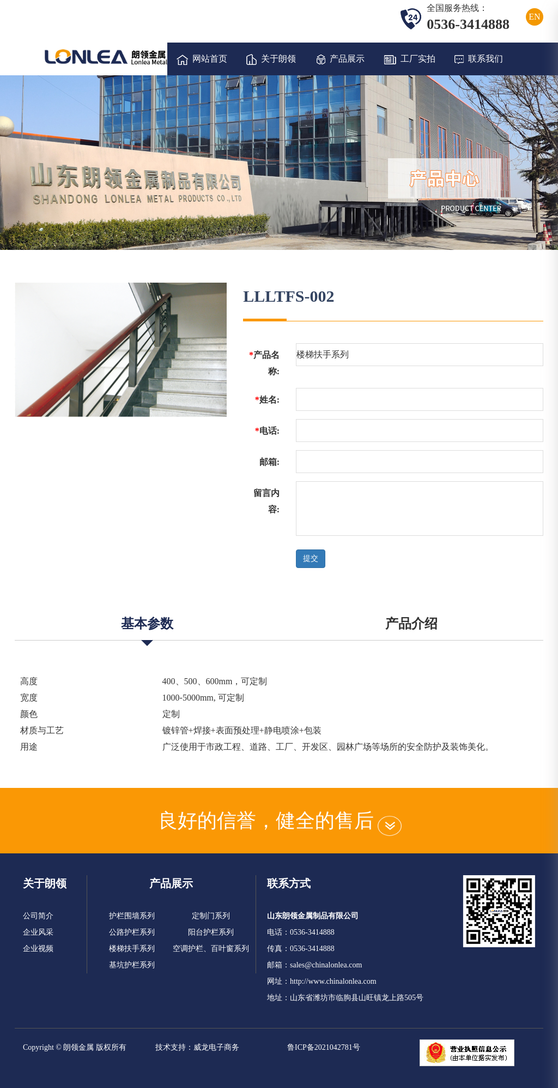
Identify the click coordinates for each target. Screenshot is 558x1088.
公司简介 (38, 916)
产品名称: (264, 363)
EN (534, 16)
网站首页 (202, 59)
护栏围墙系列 (132, 916)
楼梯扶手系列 (132, 948)
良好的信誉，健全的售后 (279, 821)
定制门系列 (211, 916)
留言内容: (266, 501)
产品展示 (341, 59)
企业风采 (38, 932)
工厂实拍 (409, 59)
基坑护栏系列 (132, 965)
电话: (267, 430)
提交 (310, 558)
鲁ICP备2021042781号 (323, 1047)
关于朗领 (271, 59)
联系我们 (478, 59)
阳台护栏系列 (211, 932)
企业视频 (38, 948)
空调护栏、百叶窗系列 (211, 948)
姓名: (267, 399)
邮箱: (269, 462)
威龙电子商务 (216, 1047)
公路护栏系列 (132, 932)
